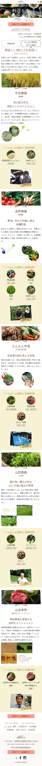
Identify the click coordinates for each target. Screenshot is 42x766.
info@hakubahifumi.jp (23, 747)
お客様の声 (23, 727)
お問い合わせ (21, 730)
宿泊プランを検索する (21, 24)
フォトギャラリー (28, 723)
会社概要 (32, 727)
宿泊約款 (31, 730)
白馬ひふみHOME (25, 34)
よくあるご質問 (10, 727)
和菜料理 (36, 34)
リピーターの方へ (12, 723)
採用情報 (10, 730)
